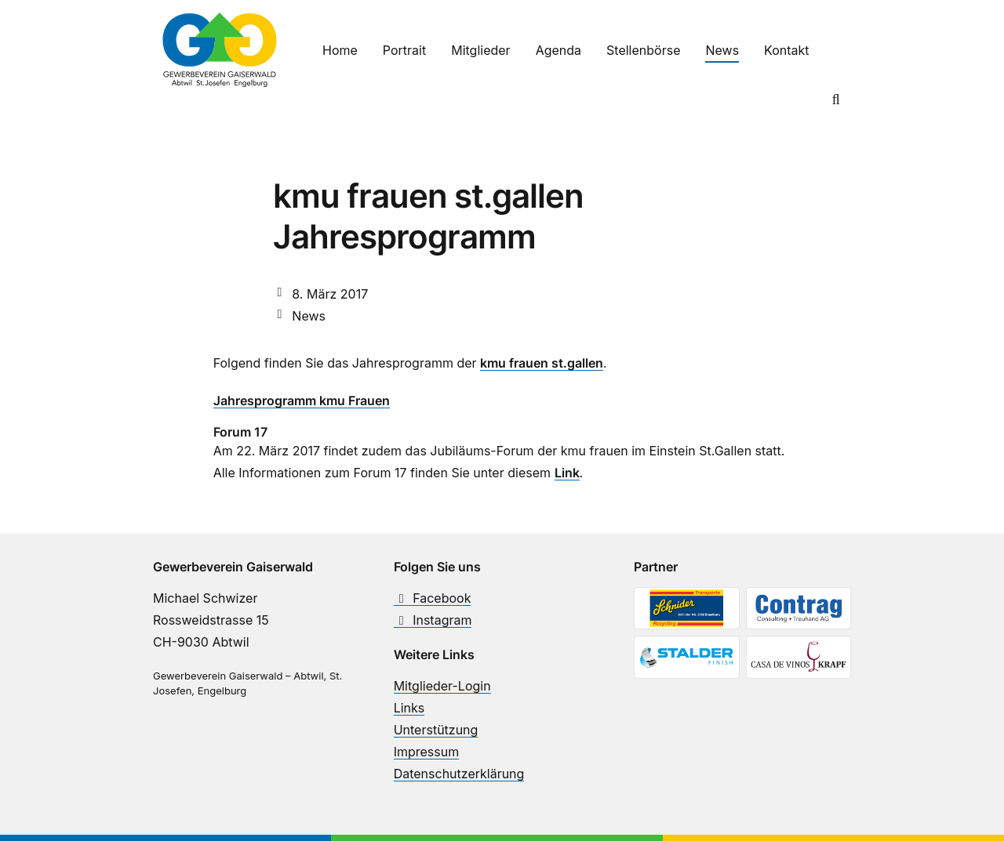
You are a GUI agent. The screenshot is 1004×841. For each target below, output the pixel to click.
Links (409, 708)
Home (340, 50)
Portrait (404, 50)
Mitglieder (480, 50)
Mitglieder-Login (442, 686)
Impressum (427, 751)
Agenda (558, 50)
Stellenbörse (643, 50)
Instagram (433, 620)
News (722, 50)
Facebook (432, 598)
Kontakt (786, 50)
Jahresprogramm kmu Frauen (301, 400)
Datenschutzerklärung (459, 773)
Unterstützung (436, 730)
